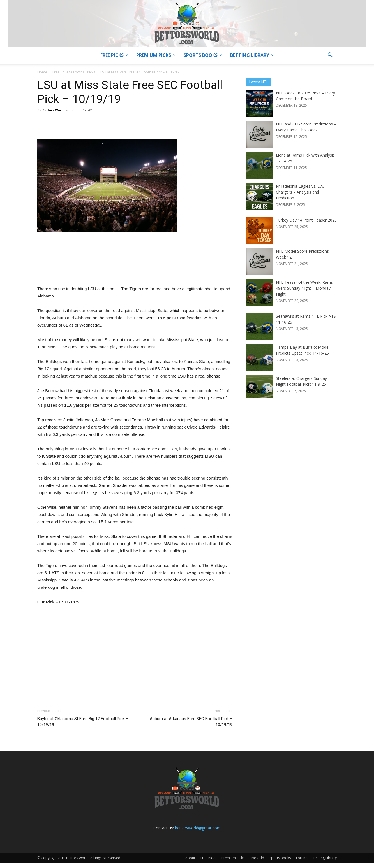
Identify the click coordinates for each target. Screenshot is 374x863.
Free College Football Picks (73, 72)
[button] (330, 55)
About (190, 857)
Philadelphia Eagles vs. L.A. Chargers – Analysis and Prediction (300, 192)
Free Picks (114, 55)
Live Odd (257, 857)
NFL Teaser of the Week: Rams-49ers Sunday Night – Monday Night (305, 288)
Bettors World (53, 110)
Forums (302, 857)
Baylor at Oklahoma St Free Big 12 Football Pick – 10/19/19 (82, 721)
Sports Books (203, 55)
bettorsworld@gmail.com (198, 828)
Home (42, 72)
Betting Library (252, 55)
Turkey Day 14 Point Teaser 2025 (306, 220)
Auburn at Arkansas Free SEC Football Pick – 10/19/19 (191, 721)
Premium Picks (156, 55)
